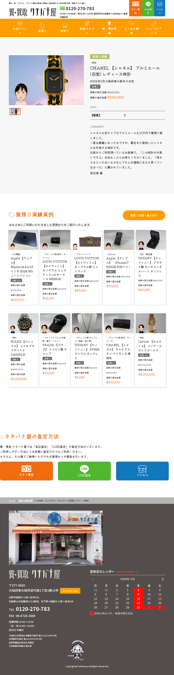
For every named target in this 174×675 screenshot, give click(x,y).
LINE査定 (148, 11)
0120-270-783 (33, 608)
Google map (70, 590)
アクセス (160, 11)
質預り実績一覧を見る (144, 215)
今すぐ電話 (136, 11)
